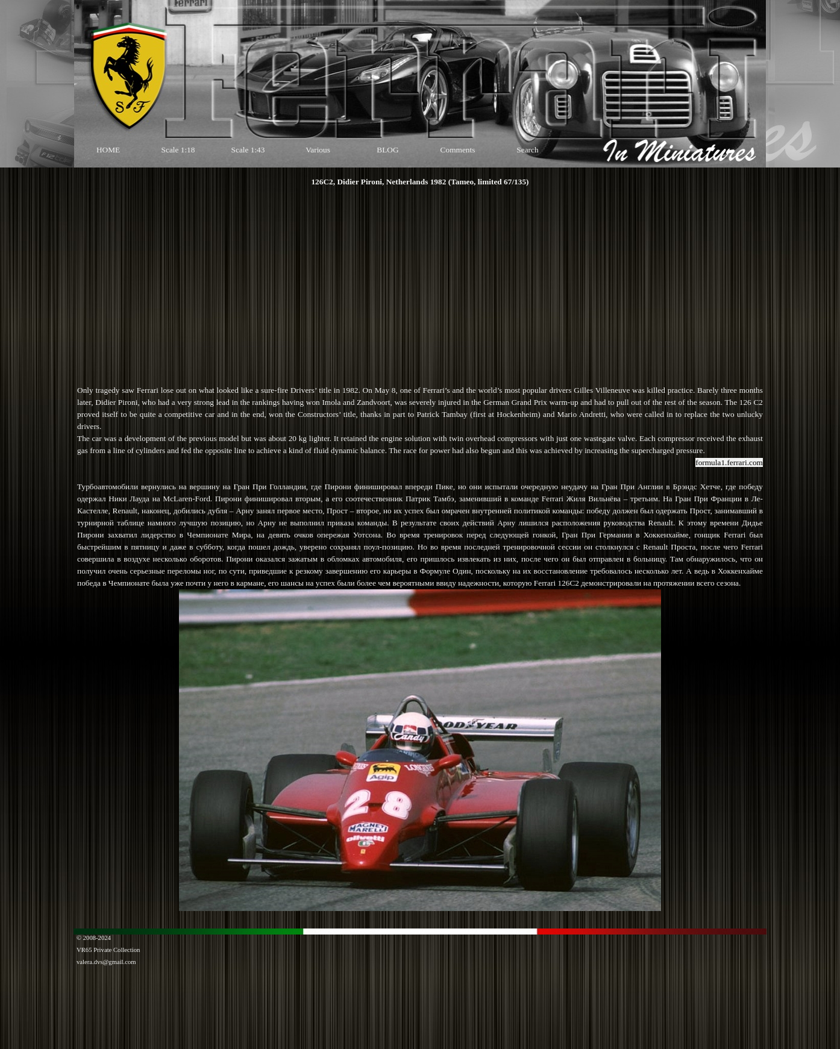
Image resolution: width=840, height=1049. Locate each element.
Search (527, 149)
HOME (108, 149)
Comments (457, 149)
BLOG (387, 149)
